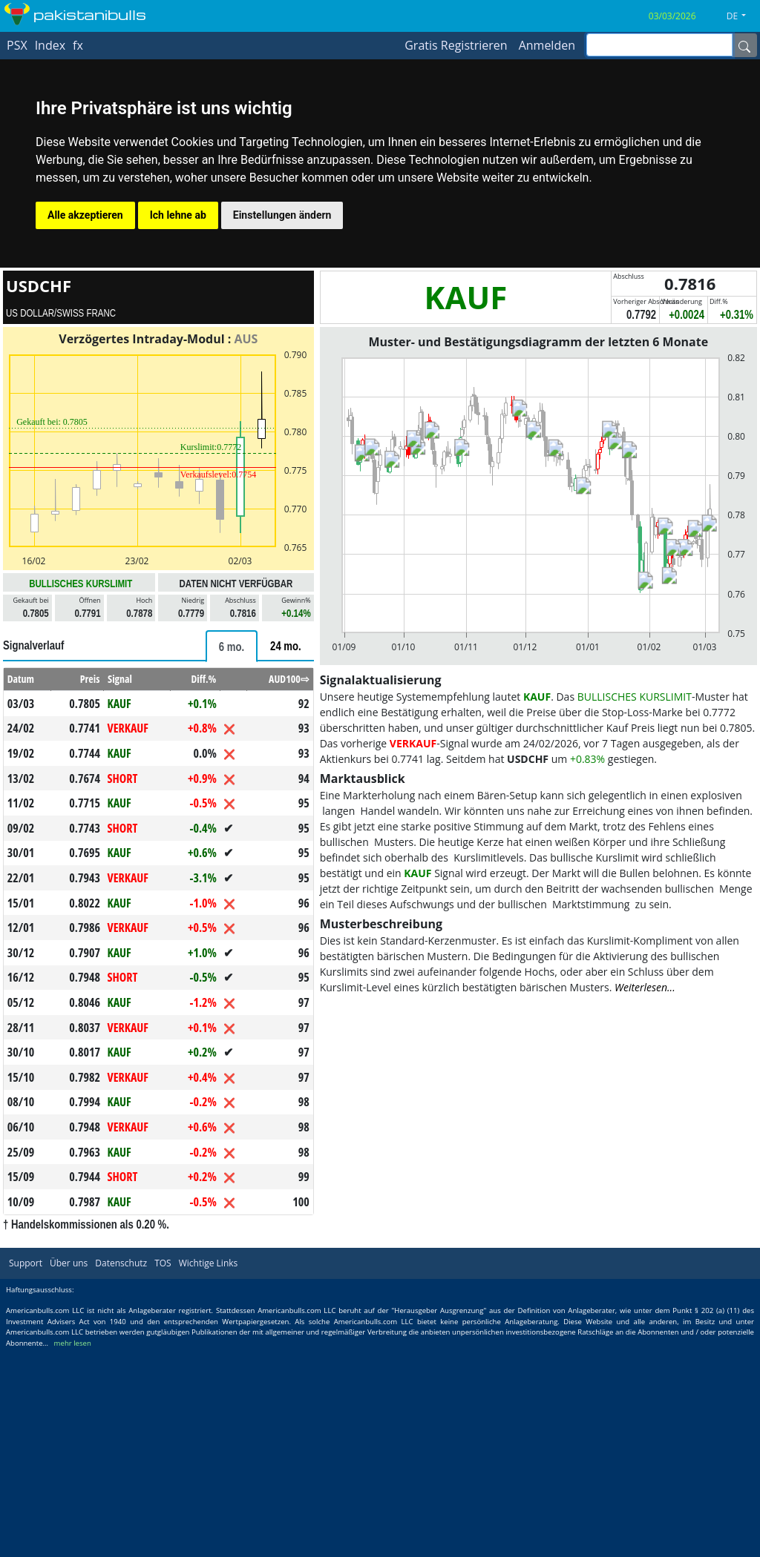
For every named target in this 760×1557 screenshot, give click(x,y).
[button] (742, 16)
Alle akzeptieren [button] (85, 215)
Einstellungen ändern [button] (282, 215)
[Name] (744, 45)
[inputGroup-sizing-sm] (659, 44)
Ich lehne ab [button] (178, 215)
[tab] (232, 646)
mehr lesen (72, 1343)
